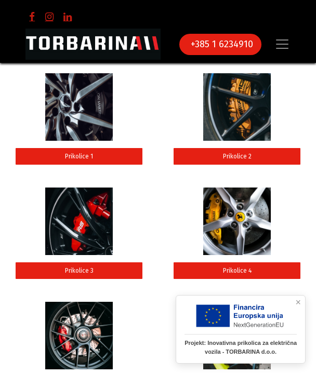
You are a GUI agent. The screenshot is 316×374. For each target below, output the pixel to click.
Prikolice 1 (79, 156)
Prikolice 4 (237, 270)
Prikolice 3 (79, 270)
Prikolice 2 (237, 156)
